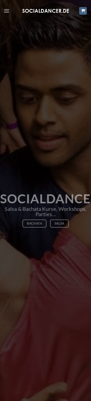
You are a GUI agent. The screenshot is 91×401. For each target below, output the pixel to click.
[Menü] (6, 11)
